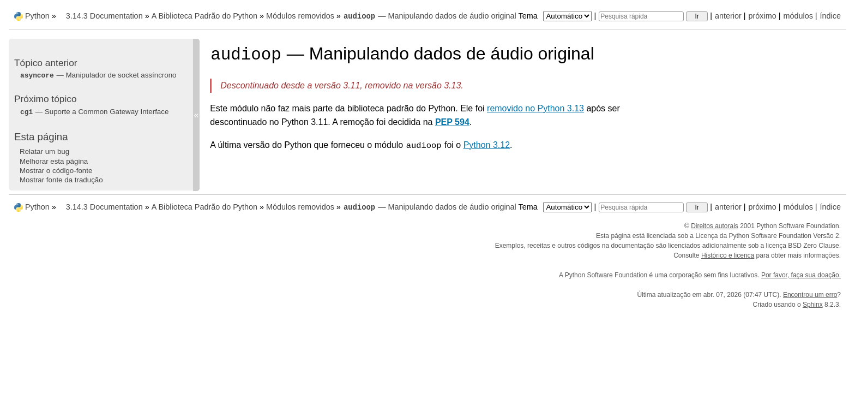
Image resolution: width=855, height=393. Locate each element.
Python (37, 15)
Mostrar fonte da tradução (61, 180)
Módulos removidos (300, 15)
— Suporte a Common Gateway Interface (94, 112)
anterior (728, 15)
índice (830, 15)
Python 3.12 (486, 145)
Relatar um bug (44, 151)
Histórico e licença (727, 255)
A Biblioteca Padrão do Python (204, 15)
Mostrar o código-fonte (56, 170)
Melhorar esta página (54, 161)
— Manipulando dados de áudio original (429, 15)
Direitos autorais (714, 226)
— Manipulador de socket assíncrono (98, 75)
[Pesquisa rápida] (641, 16)
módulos (797, 15)
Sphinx (813, 304)
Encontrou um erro (810, 295)
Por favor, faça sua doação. (801, 275)
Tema (556, 15)
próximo (762, 15)
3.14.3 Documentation (104, 15)
